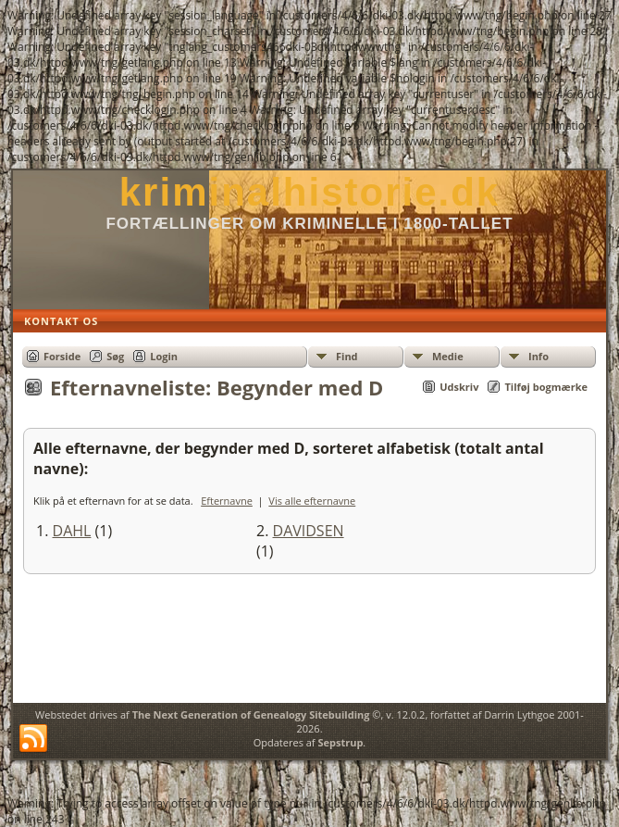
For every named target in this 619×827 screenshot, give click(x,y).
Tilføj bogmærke (546, 387)
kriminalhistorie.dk (309, 192)
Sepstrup (340, 742)
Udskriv (458, 387)
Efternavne (227, 500)
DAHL (72, 530)
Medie (448, 356)
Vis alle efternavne (311, 500)
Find (347, 356)
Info (538, 356)
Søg (115, 356)
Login (164, 356)
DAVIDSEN (308, 530)
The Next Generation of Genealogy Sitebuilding (251, 714)
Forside (61, 356)
